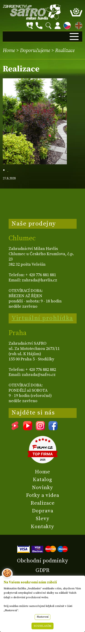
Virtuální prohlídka (42, 318)
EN (77, 24)
